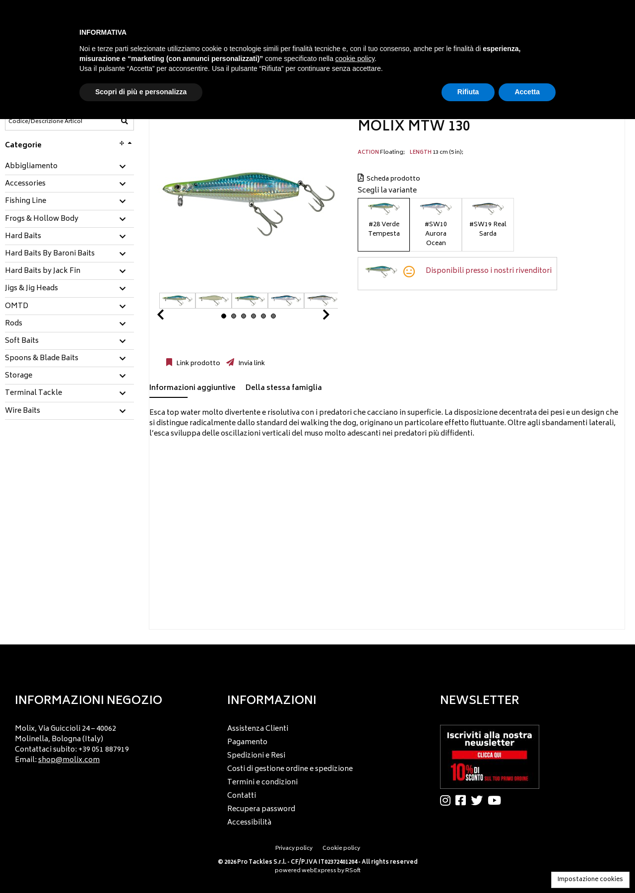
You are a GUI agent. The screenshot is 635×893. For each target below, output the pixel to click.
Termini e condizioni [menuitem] (262, 782)
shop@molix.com (69, 760)
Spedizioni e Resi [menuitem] (256, 756)
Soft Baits (22, 341)
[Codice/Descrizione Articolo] (45, 122)
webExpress (319, 871)
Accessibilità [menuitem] (249, 823)
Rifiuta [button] (468, 92)
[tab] (69, 167)
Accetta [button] (527, 92)
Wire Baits (22, 411)
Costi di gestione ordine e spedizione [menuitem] (290, 769)
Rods (13, 323)
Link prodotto (197, 363)
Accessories (25, 184)
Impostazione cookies (590, 880)
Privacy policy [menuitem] (294, 848)
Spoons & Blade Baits (41, 358)
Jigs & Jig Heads (31, 288)
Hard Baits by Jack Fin (42, 271)
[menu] (105, 741)
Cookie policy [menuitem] (341, 848)
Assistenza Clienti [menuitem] (257, 729)
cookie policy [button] (355, 59)
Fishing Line (25, 201)
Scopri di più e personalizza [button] (141, 92)
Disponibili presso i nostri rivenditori (489, 271)
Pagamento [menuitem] (247, 742)
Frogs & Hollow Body (41, 219)
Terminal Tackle (33, 393)
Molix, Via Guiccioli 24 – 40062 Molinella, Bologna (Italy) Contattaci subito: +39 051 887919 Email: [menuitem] (72, 744)
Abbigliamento (31, 166)
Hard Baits (23, 236)
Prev (172, 317)
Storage (18, 376)
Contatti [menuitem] (241, 796)
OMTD (16, 306)
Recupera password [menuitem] (261, 809)
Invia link (251, 363)
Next (314, 317)
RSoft (353, 871)
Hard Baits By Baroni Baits (50, 254)
